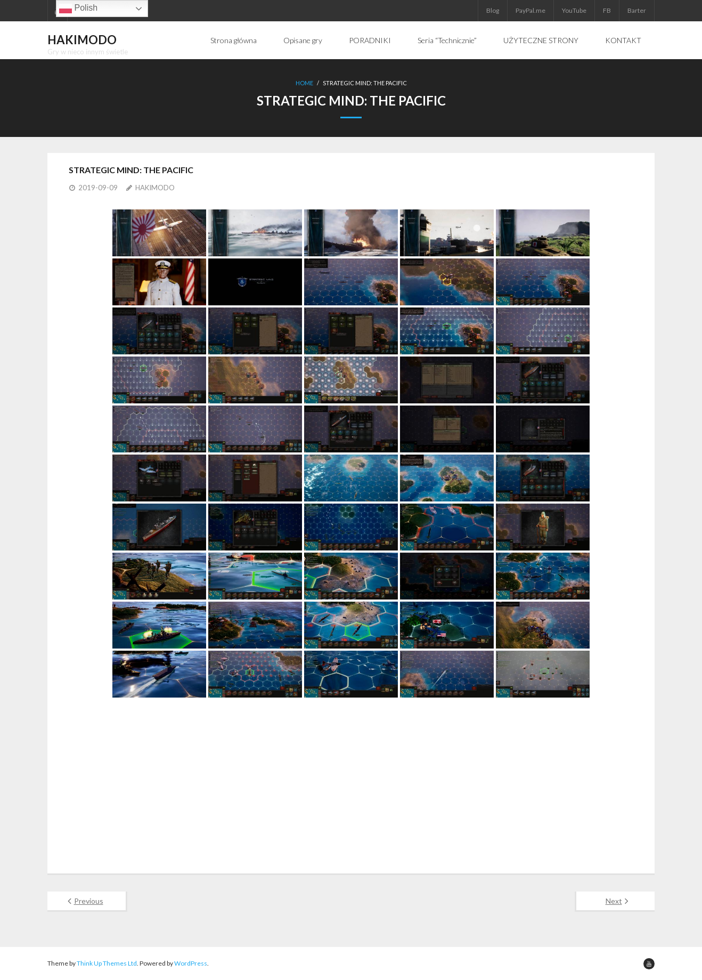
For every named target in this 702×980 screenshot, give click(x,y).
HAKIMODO (155, 187)
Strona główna (233, 40)
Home (304, 82)
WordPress (190, 963)
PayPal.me (530, 10)
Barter (636, 10)
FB (607, 10)
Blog (492, 10)
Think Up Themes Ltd (107, 963)
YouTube (574, 10)
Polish (78, 8)
